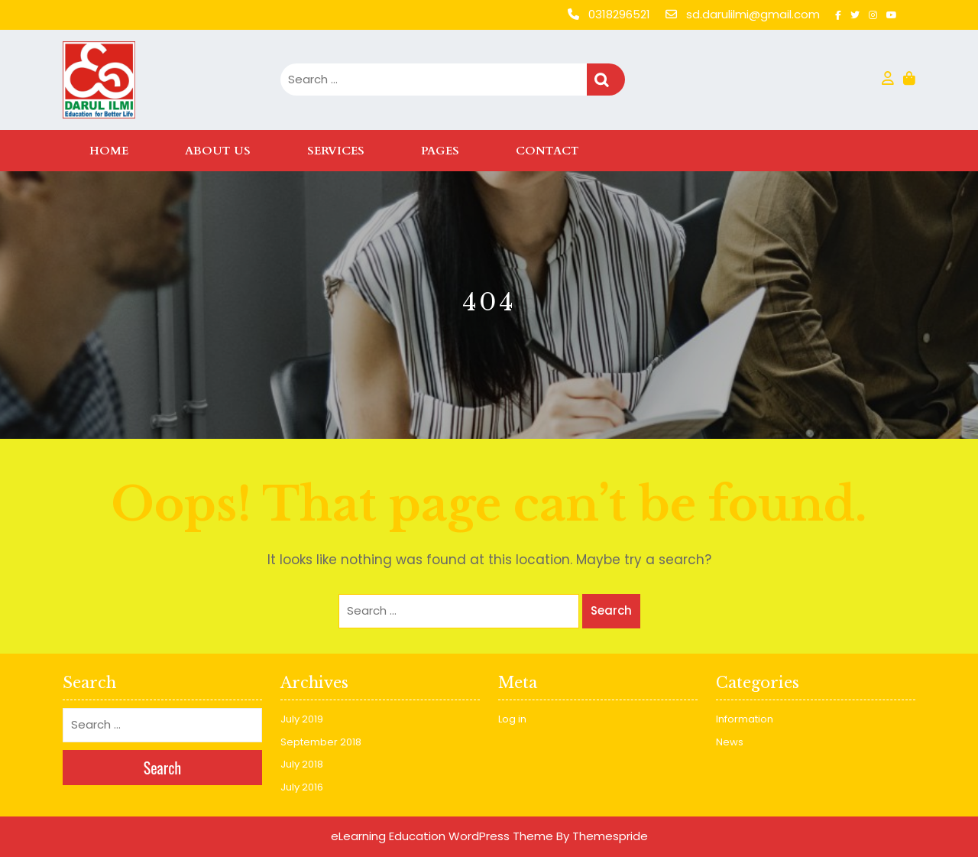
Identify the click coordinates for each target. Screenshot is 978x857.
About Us (218, 150)
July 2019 (301, 719)
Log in (512, 719)
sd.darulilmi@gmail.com (744, 14)
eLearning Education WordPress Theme (442, 836)
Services (335, 150)
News (729, 742)
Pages (440, 150)
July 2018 (301, 764)
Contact (547, 150)
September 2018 (320, 742)
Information (744, 719)
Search (606, 79)
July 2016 (301, 787)
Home (108, 150)
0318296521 (610, 14)
